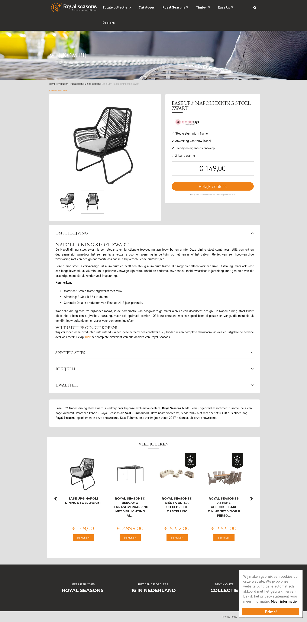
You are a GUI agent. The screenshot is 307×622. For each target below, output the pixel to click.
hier (88, 337)
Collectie (224, 590)
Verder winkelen (59, 90)
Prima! (271, 612)
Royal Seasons (83, 590)
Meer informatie (284, 601)
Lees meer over (83, 584)
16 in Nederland (153, 590)
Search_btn (255, 7)
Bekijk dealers (213, 186)
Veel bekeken (153, 444)
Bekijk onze (224, 584)
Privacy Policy (229, 616)
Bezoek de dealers (153, 584)
